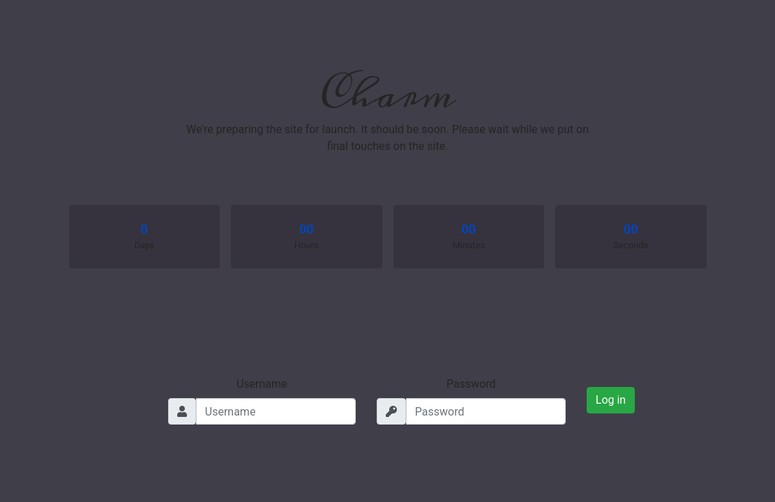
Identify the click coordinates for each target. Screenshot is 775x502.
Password (471, 383)
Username (261, 383)
